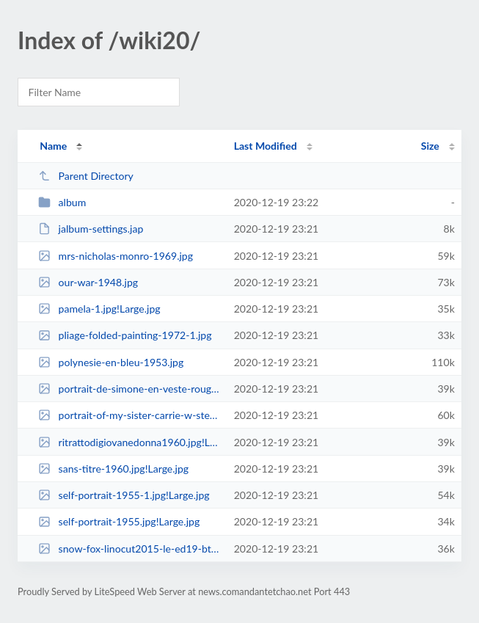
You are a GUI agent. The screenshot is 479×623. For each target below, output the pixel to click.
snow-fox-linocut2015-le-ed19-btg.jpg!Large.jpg (129, 548)
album (62, 202)
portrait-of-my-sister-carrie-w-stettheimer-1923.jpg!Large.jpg (129, 415)
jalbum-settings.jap (90, 228)
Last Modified (265, 145)
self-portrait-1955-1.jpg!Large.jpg (123, 495)
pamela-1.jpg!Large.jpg (99, 308)
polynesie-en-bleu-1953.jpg (110, 362)
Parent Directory (86, 176)
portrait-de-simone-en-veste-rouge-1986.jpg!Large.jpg (129, 388)
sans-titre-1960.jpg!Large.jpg (113, 468)
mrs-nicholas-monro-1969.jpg (115, 255)
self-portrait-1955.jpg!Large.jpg (119, 521)
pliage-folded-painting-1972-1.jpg (124, 335)
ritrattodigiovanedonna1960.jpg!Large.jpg (129, 442)
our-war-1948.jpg (88, 282)
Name (53, 145)
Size (430, 145)
